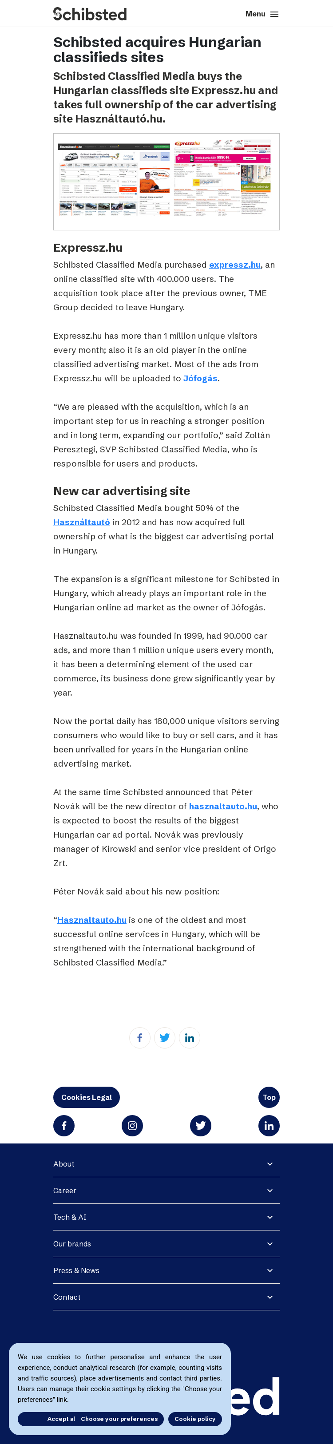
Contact (66, 1297)
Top (269, 1097)
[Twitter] (164, 1037)
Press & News (76, 1270)
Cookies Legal (86, 1097)
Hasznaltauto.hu (92, 919)
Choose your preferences (119, 1418)
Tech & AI (69, 1217)
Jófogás (200, 378)
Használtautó (81, 522)
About (63, 1163)
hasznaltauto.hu (223, 806)
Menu (263, 14)
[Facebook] (140, 1037)
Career (64, 1190)
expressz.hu (235, 264)
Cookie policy (195, 1418)
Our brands (72, 1243)
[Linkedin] (189, 1037)
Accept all (43, 1418)
